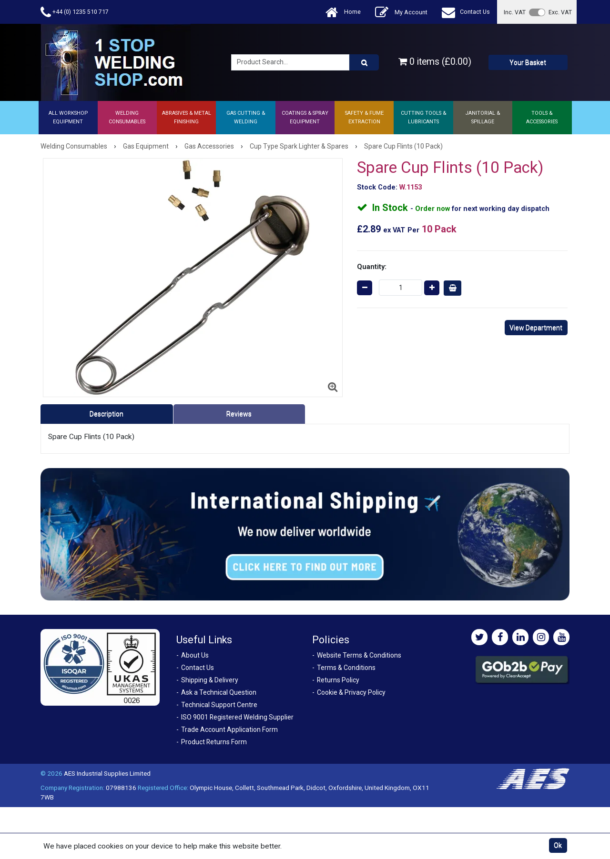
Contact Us (466, 12)
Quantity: (371, 266)
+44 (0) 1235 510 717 (75, 12)
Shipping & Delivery (209, 680)
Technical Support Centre (219, 705)
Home (343, 12)
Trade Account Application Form (229, 729)
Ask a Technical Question (218, 692)
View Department (535, 327)
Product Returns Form (214, 742)
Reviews (239, 414)
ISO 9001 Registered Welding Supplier (237, 717)
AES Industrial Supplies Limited (107, 773)
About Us (195, 655)
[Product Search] (364, 62)
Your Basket (527, 62)
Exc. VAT (560, 12)
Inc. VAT (515, 12)
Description (106, 414)
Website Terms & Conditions (359, 655)
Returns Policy (338, 680)
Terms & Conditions (346, 667)
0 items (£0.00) (434, 61)
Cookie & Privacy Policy (351, 692)
